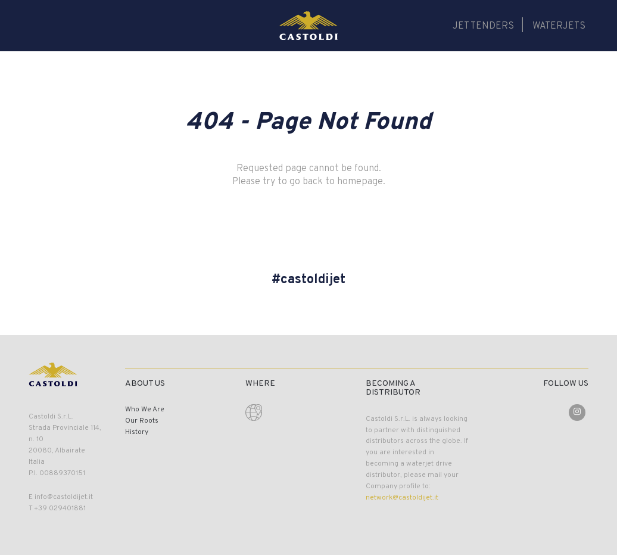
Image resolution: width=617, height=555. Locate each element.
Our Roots (141, 421)
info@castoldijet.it (64, 497)
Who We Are (144, 409)
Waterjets (558, 26)
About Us (145, 384)
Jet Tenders (483, 26)
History (136, 432)
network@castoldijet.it (402, 498)
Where (260, 384)
